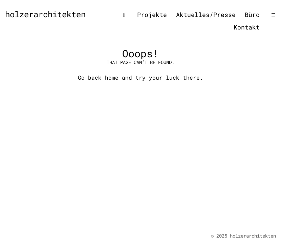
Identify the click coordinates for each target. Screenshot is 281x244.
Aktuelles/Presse (206, 15)
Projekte (152, 15)
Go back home (98, 77)
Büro (252, 15)
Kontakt (247, 27)
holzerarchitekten (45, 14)
